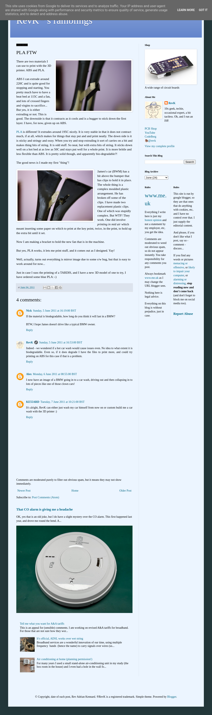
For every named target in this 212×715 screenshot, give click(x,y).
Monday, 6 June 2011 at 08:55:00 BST (55, 374)
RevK (29, 342)
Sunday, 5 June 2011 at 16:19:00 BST (54, 310)
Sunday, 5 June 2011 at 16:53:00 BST (60, 342)
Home (75, 490)
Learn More (186, 10)
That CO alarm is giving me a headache (44, 509)
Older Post (125, 490)
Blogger (171, 696)
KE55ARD (32, 401)
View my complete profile (160, 146)
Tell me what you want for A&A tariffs (42, 623)
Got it (203, 10)
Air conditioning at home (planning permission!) (64, 659)
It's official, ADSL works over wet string (60, 638)
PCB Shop (151, 128)
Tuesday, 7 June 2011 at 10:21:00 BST (63, 401)
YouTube (150, 132)
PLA (19, 131)
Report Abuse (183, 314)
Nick (29, 310)
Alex (29, 374)
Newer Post (24, 490)
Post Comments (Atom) (45, 497)
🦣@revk (150, 140)
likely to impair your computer (184, 271)
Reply (29, 330)
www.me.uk (152, 277)
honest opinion (153, 220)
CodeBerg (150, 136)
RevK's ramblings (54, 20)
